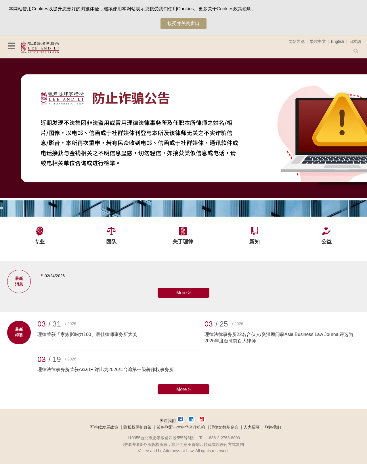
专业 (39, 242)
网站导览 (296, 41)
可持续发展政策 (104, 427)
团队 (111, 242)
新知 (254, 242)
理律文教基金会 (224, 427)
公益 (326, 242)
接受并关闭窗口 (183, 23)
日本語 (355, 41)
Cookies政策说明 (234, 8)
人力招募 (252, 427)
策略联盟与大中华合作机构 (181, 427)
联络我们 (273, 427)
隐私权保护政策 (137, 427)
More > (183, 292)
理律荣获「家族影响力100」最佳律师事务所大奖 (87, 334)
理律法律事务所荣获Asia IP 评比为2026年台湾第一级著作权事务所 (105, 369)
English (337, 41)
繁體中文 (318, 41)
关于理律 (183, 242)
